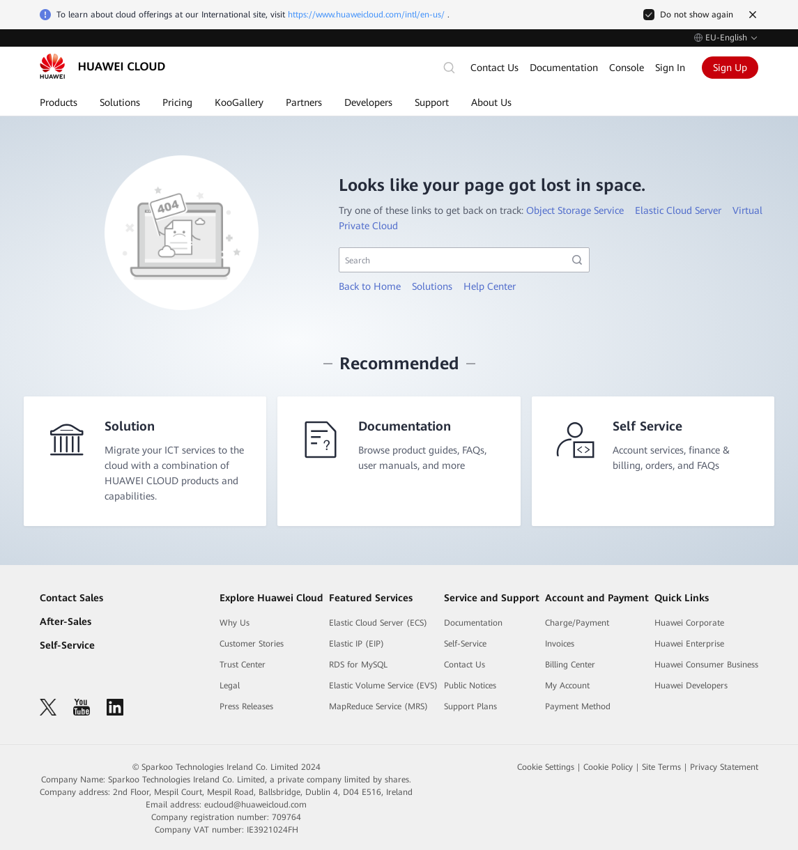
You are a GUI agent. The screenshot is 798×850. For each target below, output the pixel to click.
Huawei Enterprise (689, 644)
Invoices (559, 644)
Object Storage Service (575, 210)
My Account (567, 685)
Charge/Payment (577, 623)
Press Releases (246, 706)
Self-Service (67, 645)
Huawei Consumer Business (706, 665)
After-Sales (65, 621)
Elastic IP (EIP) (356, 644)
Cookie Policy (608, 767)
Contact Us (494, 67)
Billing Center (570, 665)
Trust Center (243, 665)
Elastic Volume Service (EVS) (383, 685)
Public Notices (470, 685)
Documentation (564, 67)
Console (626, 67)
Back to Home (370, 286)
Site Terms (661, 767)
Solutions (432, 286)
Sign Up (730, 67)
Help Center (489, 286)
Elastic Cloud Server (678, 210)
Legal (230, 685)
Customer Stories (252, 644)
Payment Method (578, 706)
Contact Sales (71, 597)
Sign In (670, 67)
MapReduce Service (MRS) (378, 706)
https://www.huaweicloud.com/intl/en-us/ (366, 15)
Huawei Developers (691, 685)
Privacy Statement (724, 767)
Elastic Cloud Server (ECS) (378, 623)
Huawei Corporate (689, 623)
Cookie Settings (545, 767)
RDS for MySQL (358, 665)
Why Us (235, 623)
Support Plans (470, 706)
